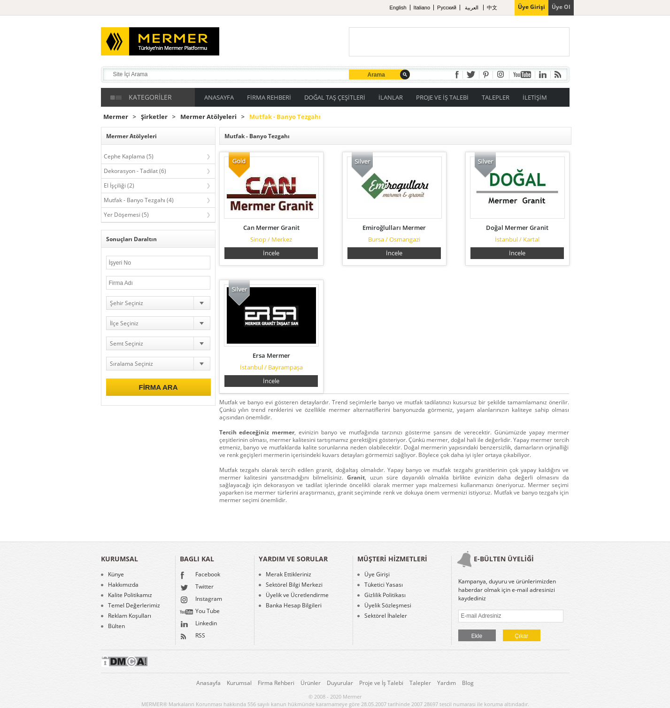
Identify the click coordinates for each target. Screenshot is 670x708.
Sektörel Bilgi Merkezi (294, 585)
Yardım (446, 683)
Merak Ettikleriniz (288, 574)
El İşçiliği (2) (119, 185)
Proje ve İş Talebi (381, 683)
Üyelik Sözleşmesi (387, 605)
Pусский (446, 7)
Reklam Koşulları (129, 616)
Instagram (201, 600)
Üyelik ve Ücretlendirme (297, 595)
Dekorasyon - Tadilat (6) (135, 171)
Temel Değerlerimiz (134, 605)
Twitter (197, 587)
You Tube (200, 612)
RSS (192, 636)
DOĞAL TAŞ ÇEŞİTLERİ (334, 97)
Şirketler (154, 117)
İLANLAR (390, 97)
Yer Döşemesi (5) (126, 215)
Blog (468, 683)
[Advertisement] (459, 42)
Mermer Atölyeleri (208, 117)
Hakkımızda (123, 585)
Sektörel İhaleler (385, 616)
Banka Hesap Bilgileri (294, 605)
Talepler (420, 683)
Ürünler (310, 683)
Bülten (116, 626)
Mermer (115, 117)
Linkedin (198, 624)
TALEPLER (495, 97)
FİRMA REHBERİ (269, 97)
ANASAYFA (219, 97)
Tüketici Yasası (383, 585)
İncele (271, 253)
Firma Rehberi (276, 683)
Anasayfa (208, 683)
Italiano (422, 7)
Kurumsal (239, 683)
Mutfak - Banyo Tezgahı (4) (139, 200)
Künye (116, 574)
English (398, 7)
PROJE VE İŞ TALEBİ (442, 97)
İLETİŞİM (535, 97)
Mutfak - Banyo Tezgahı (285, 117)
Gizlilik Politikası (385, 595)
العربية (472, 7)
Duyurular (340, 683)
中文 (492, 7)
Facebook (200, 575)
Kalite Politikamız (130, 595)
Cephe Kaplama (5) (129, 156)
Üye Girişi (377, 574)
